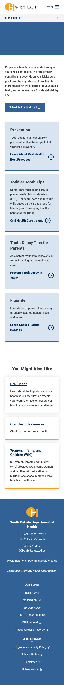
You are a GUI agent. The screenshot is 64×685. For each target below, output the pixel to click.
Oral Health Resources (27, 424)
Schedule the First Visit (23, 107)
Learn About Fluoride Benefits (24, 327)
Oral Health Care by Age (26, 220)
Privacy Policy (30, 654)
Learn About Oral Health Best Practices (27, 157)
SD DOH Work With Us (32, 615)
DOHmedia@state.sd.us (42, 560)
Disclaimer (30, 662)
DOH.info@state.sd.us (32, 550)
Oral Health (18, 384)
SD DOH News (32, 607)
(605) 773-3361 (32, 546)
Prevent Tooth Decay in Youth (26, 275)
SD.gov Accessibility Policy (30, 647)
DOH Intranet (30, 622)
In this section (31, 17)
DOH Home (32, 593)
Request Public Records (30, 629)
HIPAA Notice (30, 669)
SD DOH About (32, 600)
